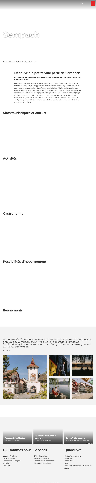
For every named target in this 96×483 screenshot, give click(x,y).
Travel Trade (7, 463)
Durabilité (7, 465)
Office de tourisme (41, 456)
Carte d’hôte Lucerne (72, 456)
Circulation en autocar (42, 463)
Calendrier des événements (44, 461)
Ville (29, 61)
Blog (66, 463)
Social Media (69, 458)
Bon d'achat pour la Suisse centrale (78, 465)
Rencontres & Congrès (11, 461)
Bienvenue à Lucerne (9, 61)
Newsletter (68, 461)
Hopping (24, 61)
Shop (66, 468)
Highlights (18, 61)
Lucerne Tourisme (10, 456)
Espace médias (9, 458)
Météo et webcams (41, 458)
